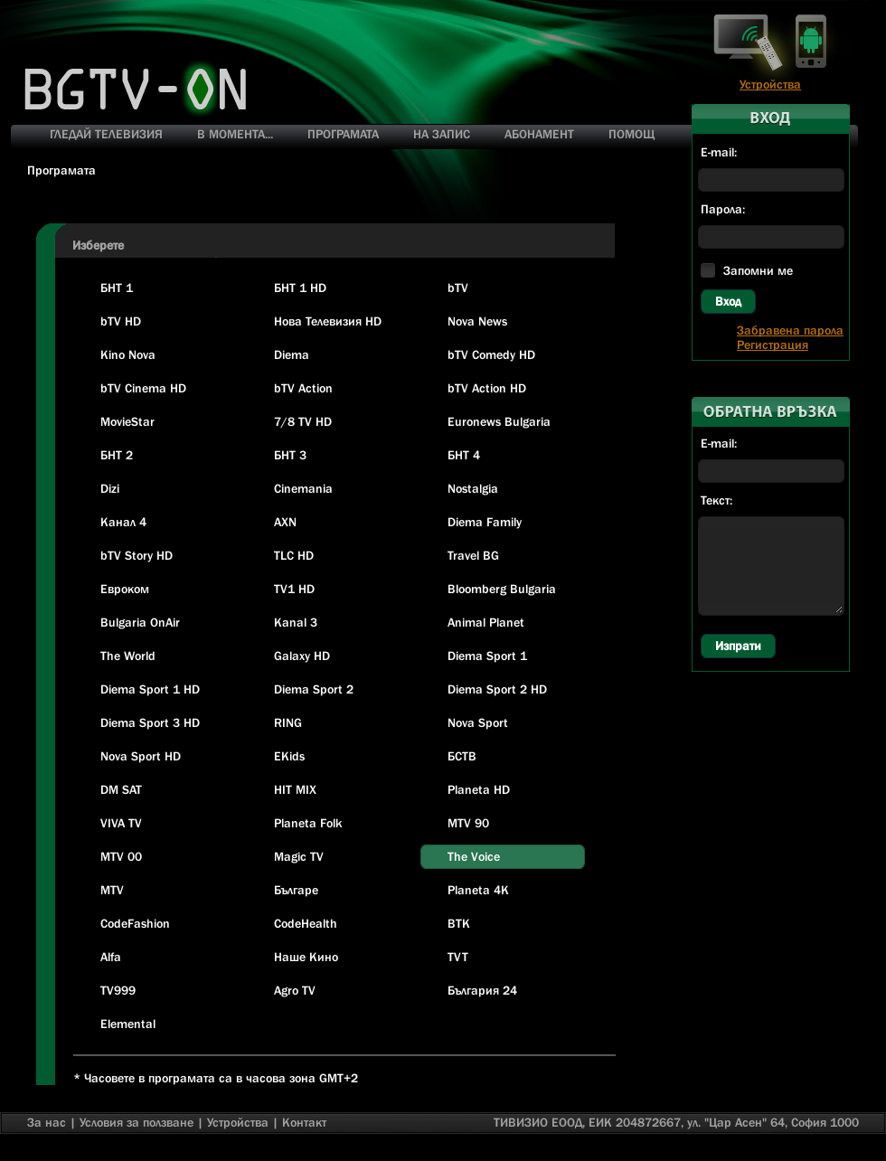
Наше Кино (306, 956)
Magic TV (299, 856)
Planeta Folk (308, 823)
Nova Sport (478, 722)
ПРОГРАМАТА (343, 134)
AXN (285, 521)
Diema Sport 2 (313, 689)
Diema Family (485, 521)
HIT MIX (295, 789)
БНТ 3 (290, 455)
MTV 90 (468, 823)
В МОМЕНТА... (235, 134)
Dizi (109, 488)
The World (128, 655)
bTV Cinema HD (143, 388)
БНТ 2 (116, 455)
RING (288, 722)
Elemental (128, 1023)
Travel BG (473, 555)
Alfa (110, 956)
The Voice (474, 856)
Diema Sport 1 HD (150, 689)
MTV (112, 890)
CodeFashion (135, 923)
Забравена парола (790, 330)
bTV (458, 287)
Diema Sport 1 (487, 655)
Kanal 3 (295, 622)
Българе (296, 890)
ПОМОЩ (631, 134)
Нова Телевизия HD (328, 321)
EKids (289, 756)
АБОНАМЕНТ (539, 134)
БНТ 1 (116, 287)
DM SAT (121, 789)
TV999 (118, 990)
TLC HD (294, 555)
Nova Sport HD (140, 756)
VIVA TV (121, 823)
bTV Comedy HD (491, 354)
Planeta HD (479, 789)
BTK (459, 923)
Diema (291, 354)
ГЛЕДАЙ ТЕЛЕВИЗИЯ (106, 134)
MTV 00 (121, 856)
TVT (458, 956)
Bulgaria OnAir (140, 622)
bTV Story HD (136, 555)
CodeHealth (305, 923)
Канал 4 (123, 521)
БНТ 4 (464, 455)
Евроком (124, 588)
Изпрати (738, 645)
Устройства (770, 84)
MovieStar (127, 421)
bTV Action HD (487, 388)
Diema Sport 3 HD (150, 722)
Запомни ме (758, 270)
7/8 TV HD (303, 421)
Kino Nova (128, 354)
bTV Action (303, 388)
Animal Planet (486, 622)
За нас (46, 1122)
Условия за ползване (136, 1122)
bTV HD (120, 321)
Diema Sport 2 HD (497, 689)
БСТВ (462, 756)
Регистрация (772, 344)
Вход (728, 301)
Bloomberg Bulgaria (502, 588)
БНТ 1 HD (300, 287)
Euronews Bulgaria (499, 421)
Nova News (477, 321)
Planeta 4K (478, 890)
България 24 (482, 990)
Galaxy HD (302, 655)
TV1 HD (294, 588)
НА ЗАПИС (441, 134)
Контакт (304, 1122)
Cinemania (303, 488)
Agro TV (295, 990)
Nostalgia (473, 488)
